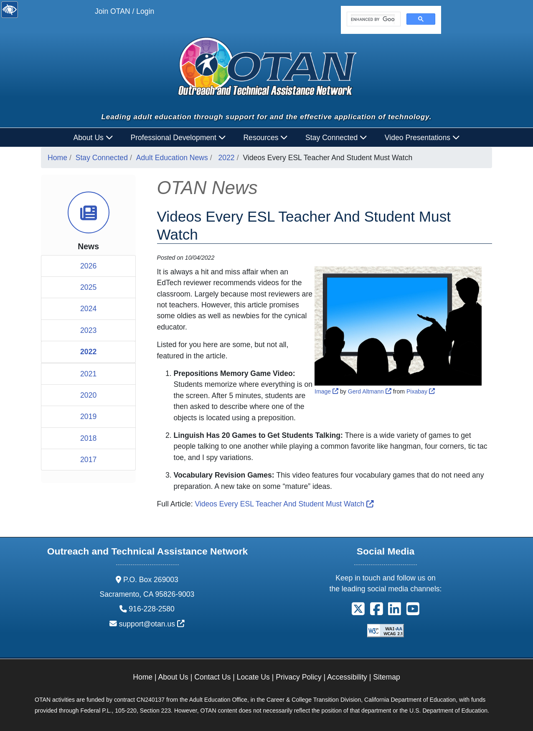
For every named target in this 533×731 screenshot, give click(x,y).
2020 (88, 395)
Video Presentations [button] (422, 137)
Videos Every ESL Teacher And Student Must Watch (284, 504)
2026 (88, 266)
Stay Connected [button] (336, 137)
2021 (88, 374)
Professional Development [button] (178, 137)
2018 (88, 438)
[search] (373, 19)
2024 (88, 308)
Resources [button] (265, 137)
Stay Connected (102, 157)
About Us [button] (93, 137)
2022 (226, 157)
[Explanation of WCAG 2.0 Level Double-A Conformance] (385, 630)
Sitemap (386, 677)
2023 (88, 330)
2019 (88, 416)
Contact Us (212, 677)
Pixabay (420, 391)
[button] (358, 612)
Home (57, 157)
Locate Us (253, 677)
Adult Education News (172, 157)
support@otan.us (152, 624)
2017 (88, 459)
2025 (88, 287)
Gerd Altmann (369, 391)
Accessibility (347, 677)
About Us (173, 677)
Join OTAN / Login (124, 11)
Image (326, 391)
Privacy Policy (299, 677)
